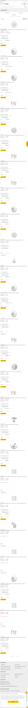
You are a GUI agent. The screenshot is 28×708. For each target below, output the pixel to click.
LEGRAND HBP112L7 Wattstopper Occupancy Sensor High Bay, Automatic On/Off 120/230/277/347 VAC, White (12, 530)
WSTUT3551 (2, 636)
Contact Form (3, 677)
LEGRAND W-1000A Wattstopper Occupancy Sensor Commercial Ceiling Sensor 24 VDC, (13, 557)
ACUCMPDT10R (2, 213)
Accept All (13, 701)
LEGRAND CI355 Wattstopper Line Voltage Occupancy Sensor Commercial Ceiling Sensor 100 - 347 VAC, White (13, 109)
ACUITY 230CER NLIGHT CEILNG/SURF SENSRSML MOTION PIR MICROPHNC (11, 56)
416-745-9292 (3, 0)
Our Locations (3, 675)
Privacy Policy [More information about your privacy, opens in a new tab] (16, 699)
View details (3, 492)
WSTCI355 (2, 107)
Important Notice (18, 667)
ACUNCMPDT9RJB (3, 55)
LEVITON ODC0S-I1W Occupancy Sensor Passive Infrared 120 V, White (11, 371)
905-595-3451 (8, 684)
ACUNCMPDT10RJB (3, 292)
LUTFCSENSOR (2, 449)
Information (14, 662)
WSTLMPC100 (2, 239)
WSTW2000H (2, 475)
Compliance (3, 664)
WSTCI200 (2, 134)
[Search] (14, 7)
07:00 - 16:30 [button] (25, 2)
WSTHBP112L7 (2, 529)
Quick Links (14, 671)
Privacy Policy (17, 664)
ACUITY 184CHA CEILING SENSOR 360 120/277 (7, 82)
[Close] (25, 694)
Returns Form (17, 675)
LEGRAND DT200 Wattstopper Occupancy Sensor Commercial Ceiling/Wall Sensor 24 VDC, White (13, 266)
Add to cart (3, 45)
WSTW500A (2, 502)
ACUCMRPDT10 (2, 318)
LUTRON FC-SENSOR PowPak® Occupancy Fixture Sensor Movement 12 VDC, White (13, 450)
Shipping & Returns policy (5, 667)
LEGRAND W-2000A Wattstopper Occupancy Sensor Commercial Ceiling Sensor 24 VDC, (13, 611)
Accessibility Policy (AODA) (5, 669)
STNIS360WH (2, 423)
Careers (16, 677)
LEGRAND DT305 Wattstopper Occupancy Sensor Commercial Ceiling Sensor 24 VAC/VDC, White (12, 345)
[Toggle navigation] (1, 4)
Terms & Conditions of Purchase (20, 666)
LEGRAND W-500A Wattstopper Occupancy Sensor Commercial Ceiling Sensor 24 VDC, (13, 504)
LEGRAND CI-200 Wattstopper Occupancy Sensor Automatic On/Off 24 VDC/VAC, (13, 135)
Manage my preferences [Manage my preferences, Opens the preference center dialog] (13, 704)
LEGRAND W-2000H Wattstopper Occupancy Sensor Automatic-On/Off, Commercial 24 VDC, (13, 477)
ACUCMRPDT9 (2, 81)
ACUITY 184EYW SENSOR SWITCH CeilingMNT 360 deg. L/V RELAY (10, 214)
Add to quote (3, 255)
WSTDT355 (2, 160)
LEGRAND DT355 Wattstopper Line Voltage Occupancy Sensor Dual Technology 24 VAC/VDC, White (13, 161)
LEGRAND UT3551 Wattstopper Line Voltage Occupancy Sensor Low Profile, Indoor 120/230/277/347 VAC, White (13, 637)
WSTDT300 (2, 187)
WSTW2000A (2, 609)
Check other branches (5, 38)
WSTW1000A (2, 556)
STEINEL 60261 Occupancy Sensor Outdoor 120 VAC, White (9, 424)
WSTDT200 (2, 265)
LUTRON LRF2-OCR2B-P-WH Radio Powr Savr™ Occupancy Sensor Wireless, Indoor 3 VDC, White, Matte (13, 30)
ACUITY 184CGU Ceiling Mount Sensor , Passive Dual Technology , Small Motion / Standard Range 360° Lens (12, 584)
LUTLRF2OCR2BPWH (3, 28)
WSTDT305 (2, 344)
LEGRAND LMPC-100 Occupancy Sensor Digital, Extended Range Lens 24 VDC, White (13, 240)
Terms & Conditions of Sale (5, 666)
